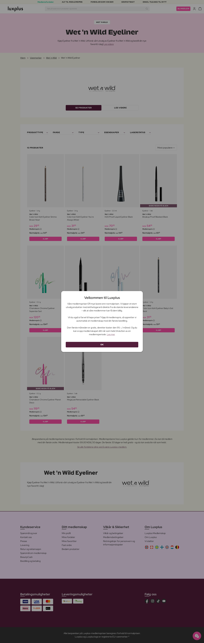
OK (102, 344)
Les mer (111, 334)
